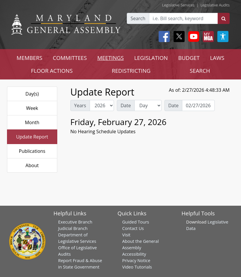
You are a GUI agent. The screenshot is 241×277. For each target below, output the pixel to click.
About (32, 165)
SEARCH (200, 70)
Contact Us (133, 228)
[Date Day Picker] (198, 105)
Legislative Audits (215, 5)
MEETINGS (110, 57)
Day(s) (32, 94)
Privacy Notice (136, 260)
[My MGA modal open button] (207, 36)
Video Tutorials (137, 267)
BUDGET (189, 57)
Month (32, 122)
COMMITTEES (70, 57)
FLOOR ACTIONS (52, 70)
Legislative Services (178, 5)
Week (32, 108)
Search (138, 18)
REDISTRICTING (131, 70)
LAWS (217, 57)
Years (80, 105)
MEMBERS (29, 57)
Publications (32, 151)
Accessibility (134, 254)
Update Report (32, 137)
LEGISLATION (151, 57)
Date (126, 105)
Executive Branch (75, 222)
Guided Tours (135, 222)
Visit (126, 235)
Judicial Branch (73, 228)
